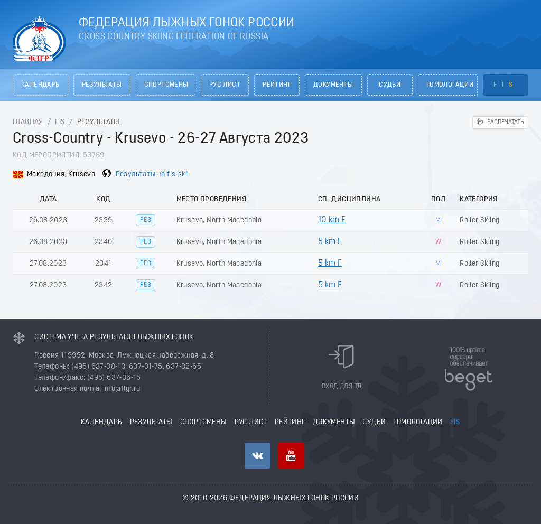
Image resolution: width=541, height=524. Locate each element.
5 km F (330, 242)
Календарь (40, 85)
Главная (28, 122)
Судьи (389, 85)
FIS (505, 85)
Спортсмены (166, 85)
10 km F (332, 220)
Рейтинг (277, 85)
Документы (333, 85)
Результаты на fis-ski (151, 175)
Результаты (102, 85)
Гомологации (449, 85)
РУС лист (224, 85)
